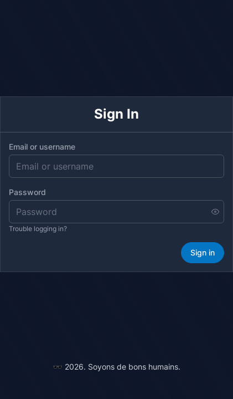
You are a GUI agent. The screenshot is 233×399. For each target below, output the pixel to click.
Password (27, 192)
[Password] (116, 211)
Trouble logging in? (38, 228)
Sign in (202, 252)
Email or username (42, 146)
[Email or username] (116, 166)
